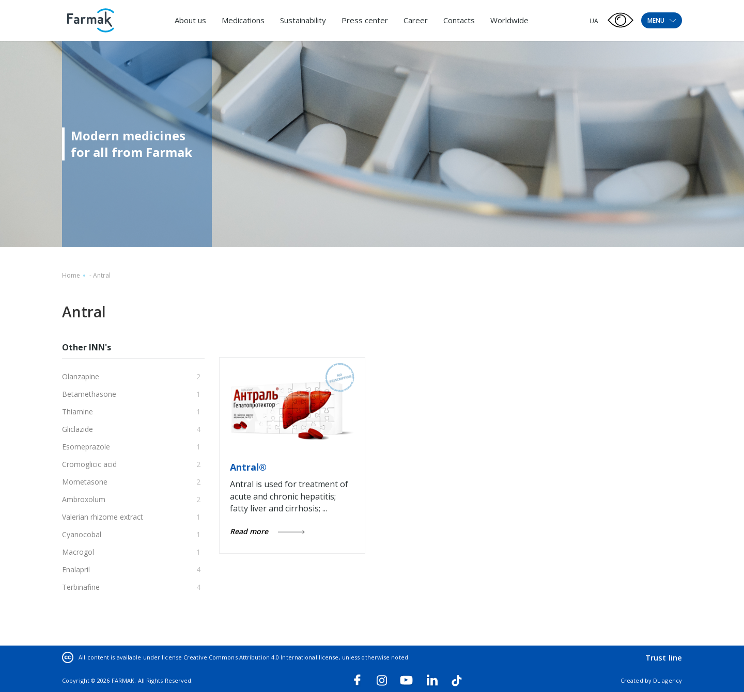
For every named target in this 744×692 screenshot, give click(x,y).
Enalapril (76, 569)
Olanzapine (80, 376)
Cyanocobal (81, 534)
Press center (365, 20)
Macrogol (78, 552)
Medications (243, 20)
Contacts (459, 20)
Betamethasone (89, 394)
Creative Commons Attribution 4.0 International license (260, 657)
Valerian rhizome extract (102, 517)
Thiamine (77, 411)
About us (190, 20)
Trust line (663, 657)
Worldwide (509, 20)
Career (416, 20)
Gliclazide (77, 429)
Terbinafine (81, 587)
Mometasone (84, 482)
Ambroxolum (83, 499)
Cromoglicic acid (89, 464)
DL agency (667, 680)
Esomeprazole (86, 447)
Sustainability (303, 20)
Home (71, 275)
